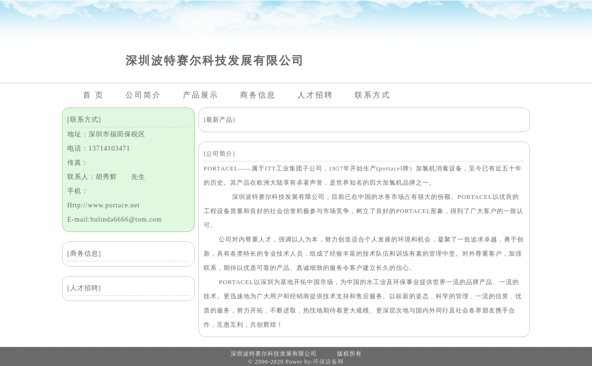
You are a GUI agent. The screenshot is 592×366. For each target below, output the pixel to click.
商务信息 (258, 95)
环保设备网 (328, 361)
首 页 (93, 95)
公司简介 (143, 95)
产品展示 (201, 95)
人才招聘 (315, 95)
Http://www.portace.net (103, 205)
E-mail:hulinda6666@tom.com (114, 219)
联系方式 (373, 95)
